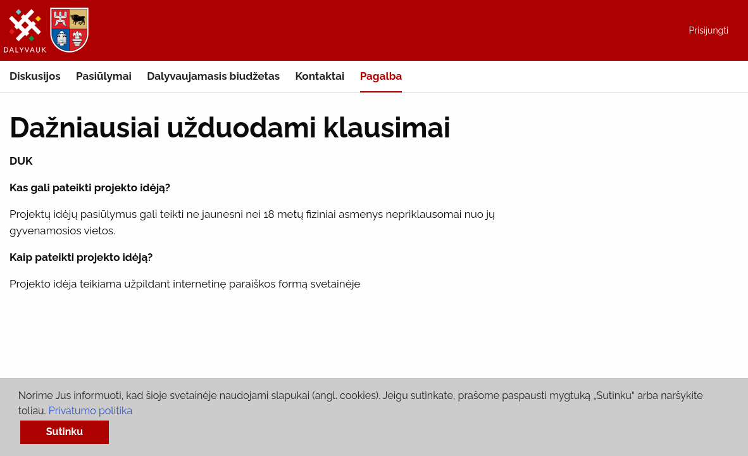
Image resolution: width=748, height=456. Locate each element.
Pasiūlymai (104, 76)
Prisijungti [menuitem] (708, 30)
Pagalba (381, 76)
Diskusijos (35, 76)
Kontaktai (320, 76)
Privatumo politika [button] (90, 411)
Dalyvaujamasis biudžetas (213, 76)
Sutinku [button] (64, 432)
